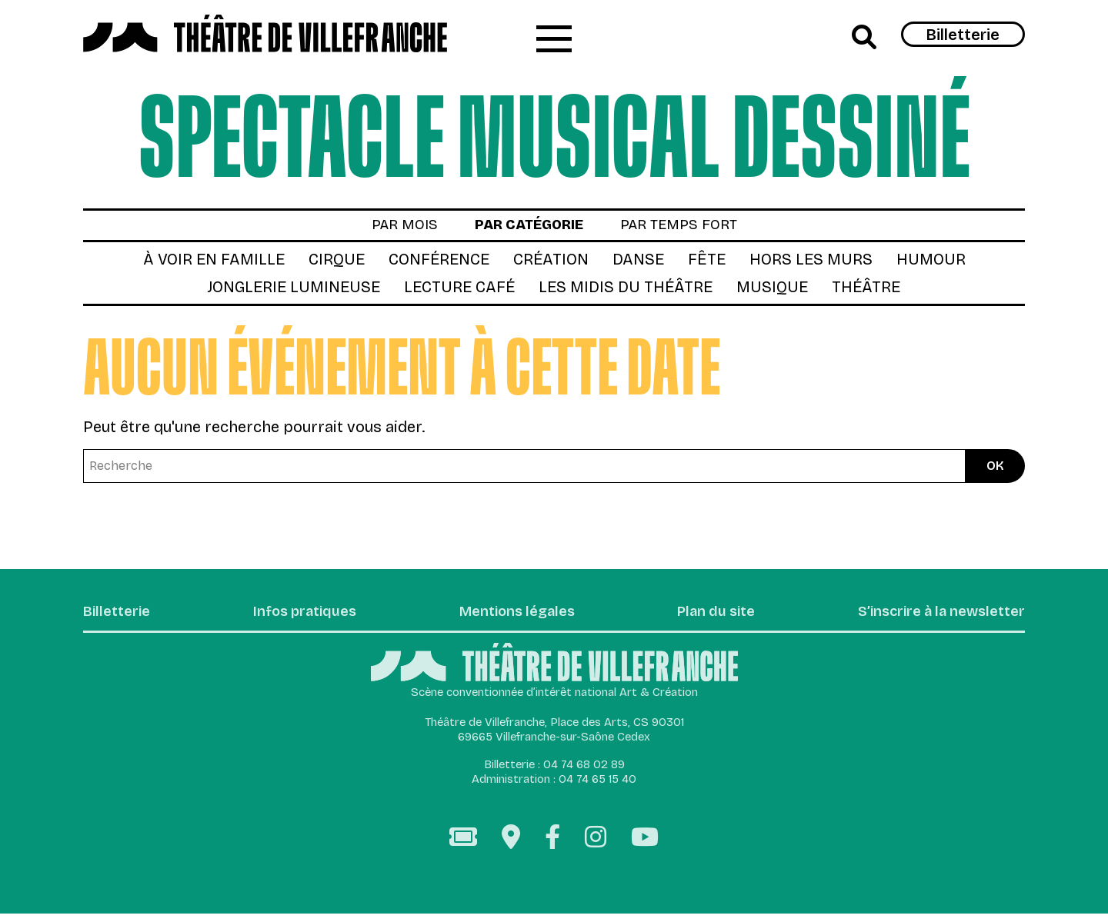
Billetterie (963, 35)
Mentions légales (511, 619)
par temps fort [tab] (688, 230)
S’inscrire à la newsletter (932, 619)
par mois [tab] (392, 230)
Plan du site (707, 619)
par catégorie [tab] (526, 230)
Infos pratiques (302, 619)
